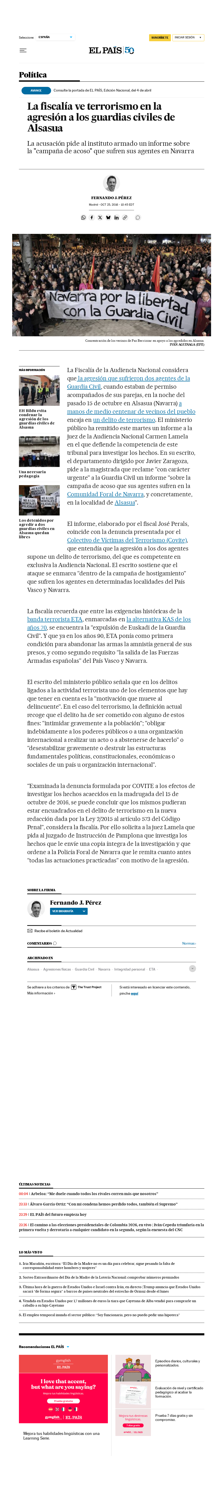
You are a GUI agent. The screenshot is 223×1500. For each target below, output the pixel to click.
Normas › (189, 943)
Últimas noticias (35, 1184)
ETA (152, 969)
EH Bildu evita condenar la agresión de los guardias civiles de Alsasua (37, 419)
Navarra (104, 969)
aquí (134, 993)
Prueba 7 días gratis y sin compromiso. (174, 1417)
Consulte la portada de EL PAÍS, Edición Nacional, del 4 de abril (102, 90)
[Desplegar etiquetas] (192, 968)
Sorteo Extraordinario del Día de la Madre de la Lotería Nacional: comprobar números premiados (101, 1277)
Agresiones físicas (57, 969)
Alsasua (125, 502)
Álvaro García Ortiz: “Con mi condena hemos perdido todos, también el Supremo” (104, 1204)
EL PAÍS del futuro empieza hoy (58, 1214)
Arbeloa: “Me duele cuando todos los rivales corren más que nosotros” (94, 1193)
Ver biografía (68, 911)
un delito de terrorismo (124, 419)
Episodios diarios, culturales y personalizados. (177, 1363)
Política (33, 75)
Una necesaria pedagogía (32, 474)
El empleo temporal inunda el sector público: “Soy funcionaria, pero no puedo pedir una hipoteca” (101, 1315)
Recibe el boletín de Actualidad (58, 931)
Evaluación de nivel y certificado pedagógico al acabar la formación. (179, 1392)
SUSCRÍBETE (160, 37)
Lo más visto (30, 1252)
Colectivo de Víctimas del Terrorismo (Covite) (127, 540)
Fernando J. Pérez (111, 198)
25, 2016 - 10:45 (117, 204)
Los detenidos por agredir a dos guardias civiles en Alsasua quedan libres (36, 529)
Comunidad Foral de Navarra (105, 494)
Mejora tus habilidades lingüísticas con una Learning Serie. (61, 1436)
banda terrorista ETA (55, 619)
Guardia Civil (84, 969)
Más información (41, 993)
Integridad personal (129, 969)
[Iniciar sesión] (188, 37)
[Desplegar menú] (23, 50)
